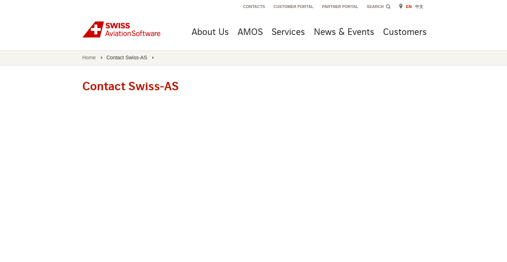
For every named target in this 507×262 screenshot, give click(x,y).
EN (409, 6)
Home (89, 57)
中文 (419, 6)
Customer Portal (293, 6)
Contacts (254, 6)
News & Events (344, 32)
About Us (210, 32)
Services (288, 32)
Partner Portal (340, 6)
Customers (405, 32)
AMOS (250, 32)
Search (375, 6)
